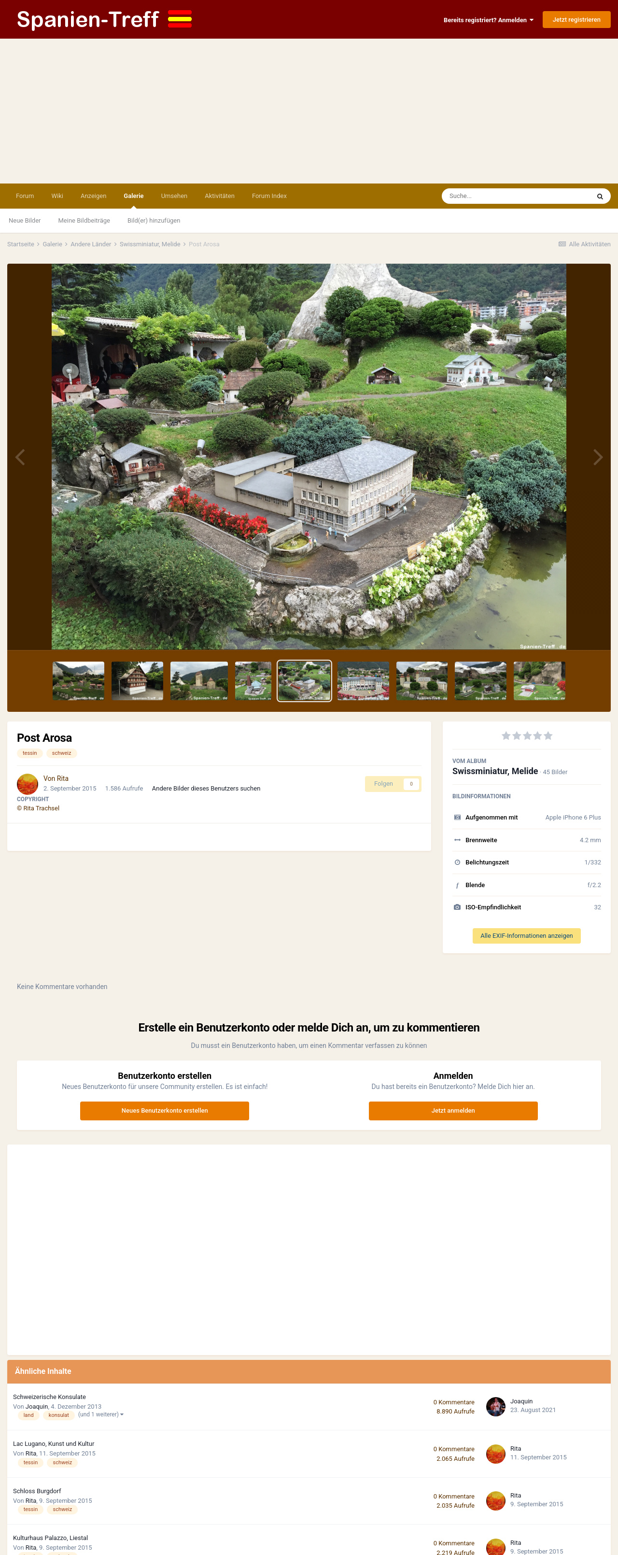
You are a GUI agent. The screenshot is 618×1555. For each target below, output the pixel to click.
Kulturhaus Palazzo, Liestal (50, 1537)
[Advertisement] (309, 111)
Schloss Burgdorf (37, 1491)
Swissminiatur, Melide (495, 771)
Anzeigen (93, 195)
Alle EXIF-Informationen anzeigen (526, 935)
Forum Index (269, 195)
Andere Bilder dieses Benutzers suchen (206, 788)
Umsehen (174, 195)
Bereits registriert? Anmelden (489, 20)
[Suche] (497, 196)
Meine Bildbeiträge (84, 220)
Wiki (57, 195)
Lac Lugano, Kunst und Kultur (53, 1443)
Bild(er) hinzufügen (153, 220)
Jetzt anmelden (453, 1110)
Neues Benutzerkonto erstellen (165, 1110)
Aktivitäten (220, 195)
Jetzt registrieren (577, 19)
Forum (25, 195)
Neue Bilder (25, 220)
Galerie (133, 200)
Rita (63, 778)
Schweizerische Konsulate (49, 1396)
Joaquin (37, 1406)
